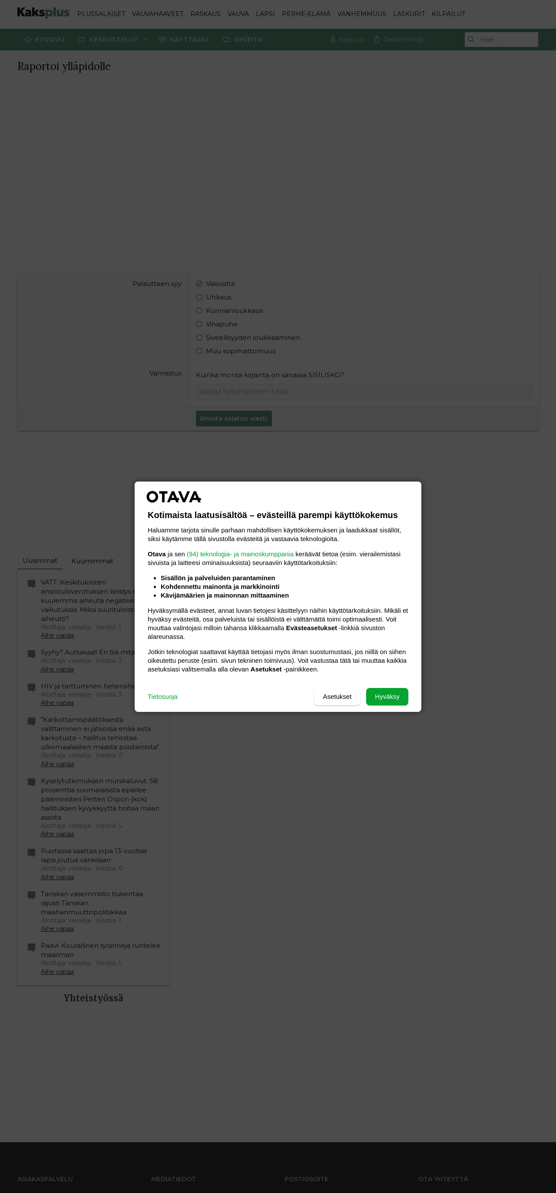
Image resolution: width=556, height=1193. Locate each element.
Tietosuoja (163, 696)
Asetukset (337, 696)
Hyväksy (387, 696)
